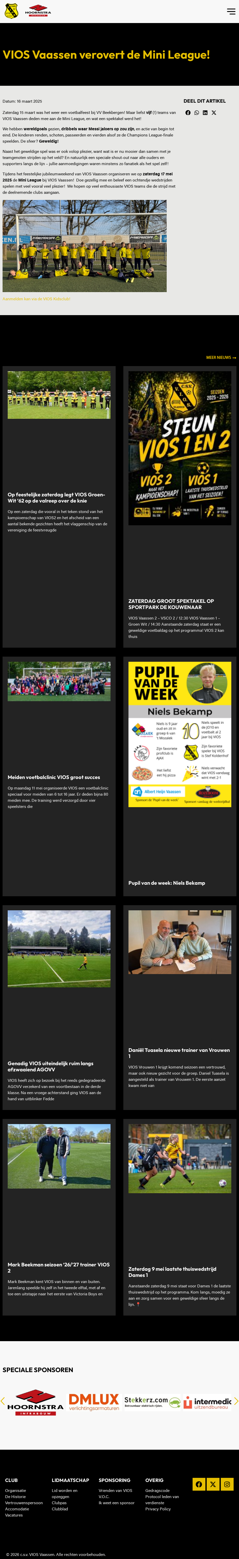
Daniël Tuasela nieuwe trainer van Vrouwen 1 (179, 1053)
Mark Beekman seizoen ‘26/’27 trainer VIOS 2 (59, 1267)
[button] (188, 113)
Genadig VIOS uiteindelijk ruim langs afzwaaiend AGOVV (50, 1066)
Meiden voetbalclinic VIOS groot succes (54, 777)
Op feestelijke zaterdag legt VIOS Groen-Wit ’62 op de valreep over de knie (56, 497)
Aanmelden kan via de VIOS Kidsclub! (36, 299)
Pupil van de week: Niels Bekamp (166, 883)
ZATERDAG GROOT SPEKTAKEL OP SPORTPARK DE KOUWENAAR (171, 604)
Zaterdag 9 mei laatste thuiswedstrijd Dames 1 (172, 1272)
